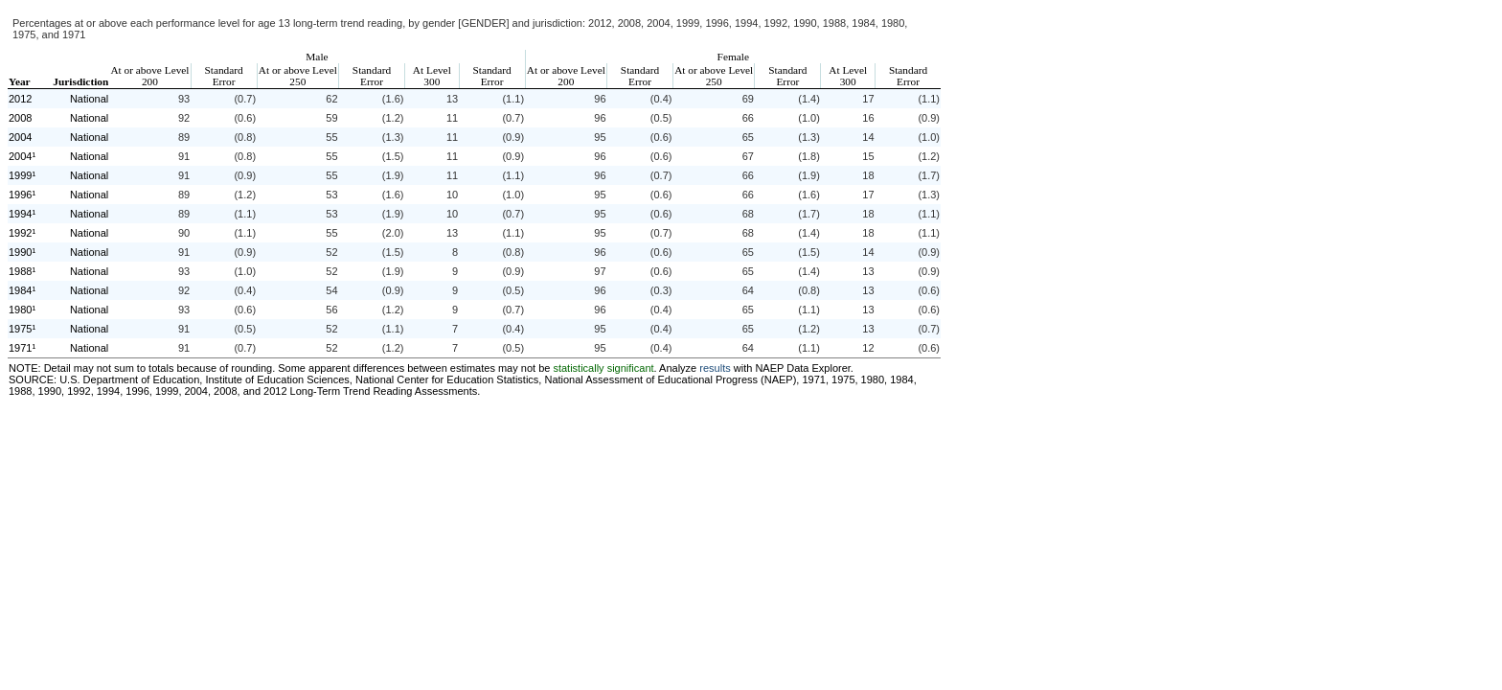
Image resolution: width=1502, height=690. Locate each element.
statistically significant (603, 368)
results (714, 368)
